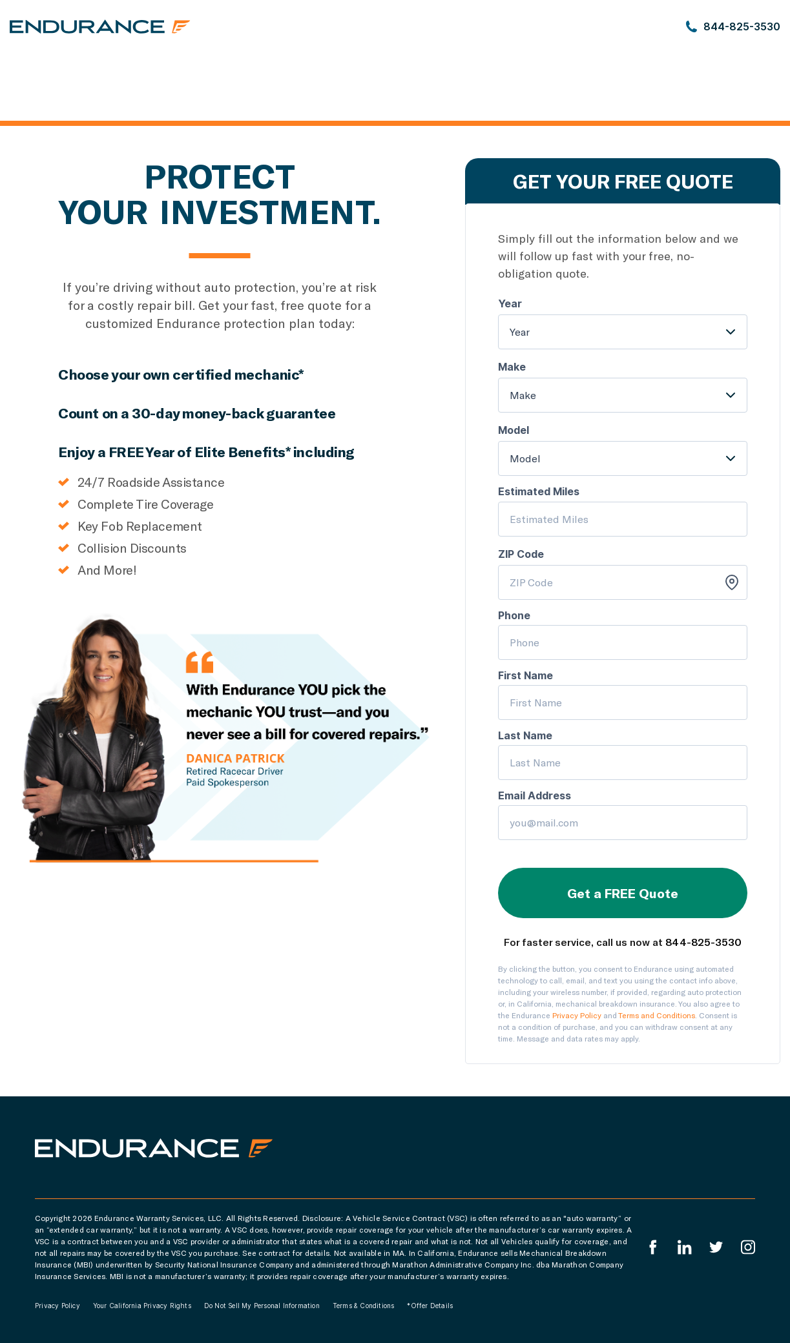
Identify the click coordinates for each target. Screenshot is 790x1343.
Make (523, 395)
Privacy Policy (576, 1015)
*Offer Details (430, 1305)
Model (525, 458)
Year (520, 331)
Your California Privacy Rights (142, 1305)
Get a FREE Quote (622, 893)
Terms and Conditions (656, 1015)
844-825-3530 (703, 942)
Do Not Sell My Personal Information (262, 1305)
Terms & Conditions (364, 1305)
